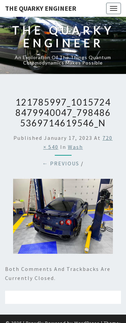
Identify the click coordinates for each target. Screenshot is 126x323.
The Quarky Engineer (40, 8)
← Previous (60, 163)
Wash (75, 147)
